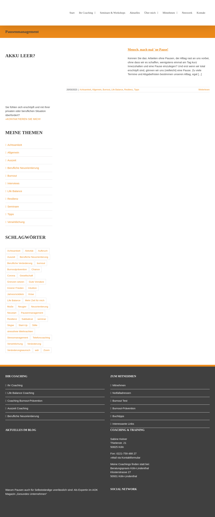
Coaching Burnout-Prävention (24, 400)
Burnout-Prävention (123, 408)
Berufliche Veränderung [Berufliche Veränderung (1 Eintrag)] (19, 263)
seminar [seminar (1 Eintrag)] (41, 319)
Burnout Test (119, 400)
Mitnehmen (119, 385)
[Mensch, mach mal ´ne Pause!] (95, 65)
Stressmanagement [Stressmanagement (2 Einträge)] (17, 337)
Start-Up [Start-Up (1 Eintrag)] (23, 325)
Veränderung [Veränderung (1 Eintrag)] (34, 343)
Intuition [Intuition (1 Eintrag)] (32, 288)
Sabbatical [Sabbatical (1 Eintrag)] (27, 319)
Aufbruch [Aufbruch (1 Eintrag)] (43, 250)
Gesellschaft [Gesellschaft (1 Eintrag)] (26, 275)
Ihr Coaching (15, 385)
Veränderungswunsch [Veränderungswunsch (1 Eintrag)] (18, 350)
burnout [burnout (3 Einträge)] (41, 263)
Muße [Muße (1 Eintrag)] (10, 306)
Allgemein (97, 89)
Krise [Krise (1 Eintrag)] (31, 294)
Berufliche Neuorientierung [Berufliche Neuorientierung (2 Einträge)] (34, 257)
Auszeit (11, 160)
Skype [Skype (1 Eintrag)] (10, 325)
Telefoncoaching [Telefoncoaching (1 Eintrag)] (41, 337)
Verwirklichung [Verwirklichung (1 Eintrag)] (15, 343)
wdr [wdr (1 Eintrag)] (37, 350)
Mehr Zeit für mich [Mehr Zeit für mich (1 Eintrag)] (34, 300)
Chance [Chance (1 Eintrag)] (36, 269)
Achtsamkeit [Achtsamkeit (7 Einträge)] (13, 250)
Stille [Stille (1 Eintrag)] (34, 325)
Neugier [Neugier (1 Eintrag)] (22, 306)
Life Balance (117, 89)
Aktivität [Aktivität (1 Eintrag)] (29, 250)
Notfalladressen (121, 392)
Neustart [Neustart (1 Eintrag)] (11, 312)
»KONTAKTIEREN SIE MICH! (23, 118)
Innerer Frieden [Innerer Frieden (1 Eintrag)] (15, 288)
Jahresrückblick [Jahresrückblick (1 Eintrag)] (15, 294)
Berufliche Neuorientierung (23, 167)
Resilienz (128, 89)
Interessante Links (123, 423)
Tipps (136, 89)
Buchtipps (118, 416)
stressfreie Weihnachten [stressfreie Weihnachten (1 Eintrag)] (20, 331)
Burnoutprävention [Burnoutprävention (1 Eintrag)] (17, 269)
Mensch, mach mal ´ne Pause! (148, 49)
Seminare (13, 206)
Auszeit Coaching (17, 408)
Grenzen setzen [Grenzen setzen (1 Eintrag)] (15, 281)
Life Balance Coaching (20, 392)
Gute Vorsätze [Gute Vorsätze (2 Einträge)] (36, 281)
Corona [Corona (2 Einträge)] (11, 275)
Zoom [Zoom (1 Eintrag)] (46, 350)
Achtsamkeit (85, 89)
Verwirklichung (16, 221)
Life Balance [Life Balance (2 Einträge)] (13, 300)
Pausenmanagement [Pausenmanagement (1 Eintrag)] (32, 312)
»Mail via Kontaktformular (125, 457)
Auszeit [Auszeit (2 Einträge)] (11, 257)
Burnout (106, 89)
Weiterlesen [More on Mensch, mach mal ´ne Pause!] (204, 89)
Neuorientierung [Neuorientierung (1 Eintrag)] (39, 306)
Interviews (13, 183)
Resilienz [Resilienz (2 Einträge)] (12, 319)
